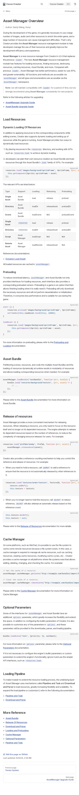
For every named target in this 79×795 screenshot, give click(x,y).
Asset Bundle (27, 400)
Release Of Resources (16, 722)
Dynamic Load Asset (15, 259)
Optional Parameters (15, 738)
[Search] (42, 4)
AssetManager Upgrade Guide (20, 102)
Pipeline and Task (14, 696)
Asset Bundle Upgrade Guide (20, 106)
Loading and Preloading (17, 730)
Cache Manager (28, 591)
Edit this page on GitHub (15, 754)
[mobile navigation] (75, 4)
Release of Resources (31, 526)
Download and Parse (16, 700)
